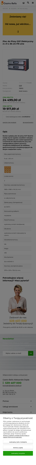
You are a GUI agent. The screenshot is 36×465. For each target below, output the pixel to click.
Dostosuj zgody (18, 447)
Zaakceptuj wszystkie (18, 453)
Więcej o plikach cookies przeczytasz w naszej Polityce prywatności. (16, 436)
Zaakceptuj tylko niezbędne (18, 442)
